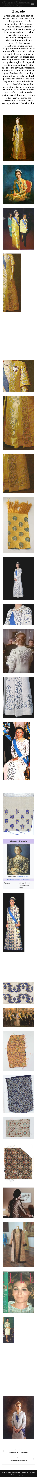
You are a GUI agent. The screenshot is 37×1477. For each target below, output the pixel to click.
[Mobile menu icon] (32, 3)
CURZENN (32, 1472)
